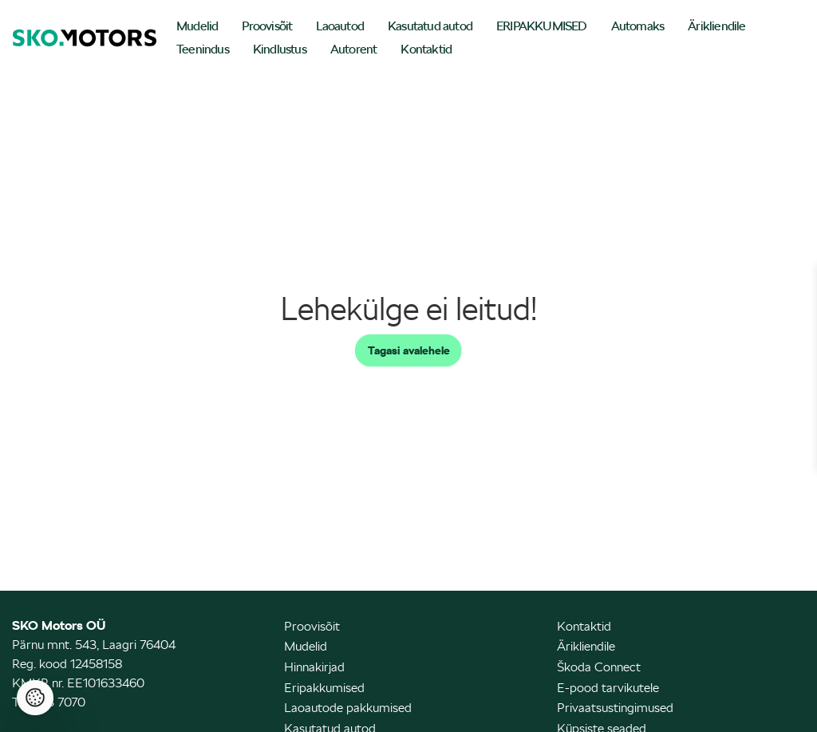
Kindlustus (279, 49)
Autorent (353, 49)
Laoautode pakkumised (348, 707)
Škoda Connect (599, 667)
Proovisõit (267, 26)
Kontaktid (426, 49)
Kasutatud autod (430, 26)
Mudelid (197, 26)
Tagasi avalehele (409, 350)
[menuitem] (197, 27)
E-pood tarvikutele (608, 687)
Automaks (638, 26)
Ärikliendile (716, 26)
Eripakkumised (324, 687)
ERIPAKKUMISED (541, 26)
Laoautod (340, 26)
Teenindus (202, 49)
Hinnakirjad (314, 667)
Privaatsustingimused (615, 707)
